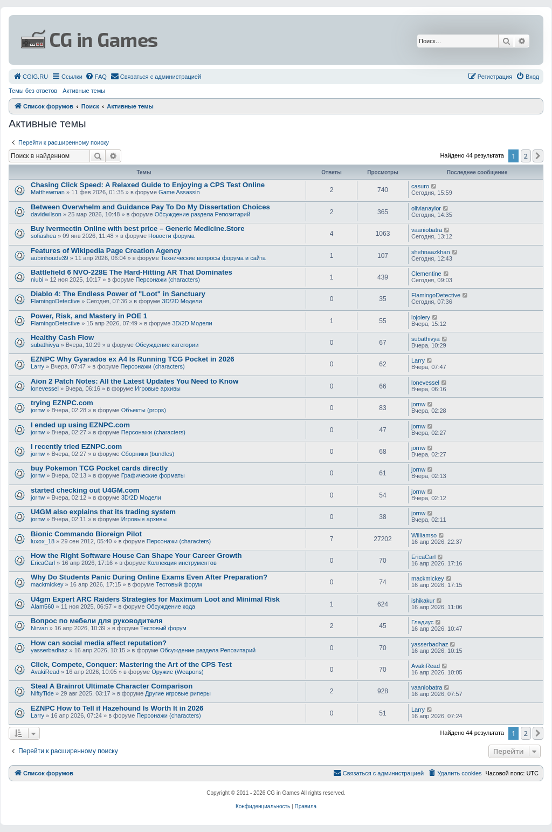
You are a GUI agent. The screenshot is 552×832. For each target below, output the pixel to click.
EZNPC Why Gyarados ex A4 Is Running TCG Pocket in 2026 (132, 359)
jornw (38, 410)
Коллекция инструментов (182, 563)
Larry (37, 366)
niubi (37, 279)
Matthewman (48, 192)
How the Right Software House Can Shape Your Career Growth (136, 555)
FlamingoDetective (55, 301)
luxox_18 (42, 541)
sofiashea (43, 236)
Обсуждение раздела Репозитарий (202, 214)
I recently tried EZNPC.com (76, 446)
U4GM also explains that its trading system (103, 512)
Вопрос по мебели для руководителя (97, 621)
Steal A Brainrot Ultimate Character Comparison (111, 686)
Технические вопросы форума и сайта (213, 258)
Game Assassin (178, 192)
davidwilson (46, 214)
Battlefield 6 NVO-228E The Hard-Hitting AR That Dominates (131, 272)
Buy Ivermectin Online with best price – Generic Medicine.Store (137, 228)
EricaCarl (43, 563)
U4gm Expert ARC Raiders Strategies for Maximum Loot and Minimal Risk (155, 599)
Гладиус (422, 622)
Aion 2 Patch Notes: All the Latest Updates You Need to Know (134, 381)
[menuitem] (30, 76)
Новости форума (171, 236)
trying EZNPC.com (62, 403)
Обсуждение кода (171, 606)
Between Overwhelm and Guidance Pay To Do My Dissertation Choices (150, 207)
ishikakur (422, 600)
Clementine (426, 273)
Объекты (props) (143, 410)
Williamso (424, 535)
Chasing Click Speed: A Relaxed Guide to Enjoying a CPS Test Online (148, 185)
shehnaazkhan (430, 252)
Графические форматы (153, 475)
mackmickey (47, 584)
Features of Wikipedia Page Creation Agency (106, 251)
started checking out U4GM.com (85, 490)
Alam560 (42, 606)
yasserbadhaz (49, 650)
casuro (420, 186)
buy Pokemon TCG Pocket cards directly (99, 468)
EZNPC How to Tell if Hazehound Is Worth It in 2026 (117, 708)
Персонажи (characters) (168, 279)
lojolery (420, 317)
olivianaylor (426, 208)
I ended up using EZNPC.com (80, 425)
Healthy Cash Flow (62, 337)
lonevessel (45, 388)
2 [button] (526, 156)
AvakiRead (45, 672)
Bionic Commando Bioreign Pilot (86, 534)
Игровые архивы (158, 388)
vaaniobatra (427, 230)
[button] (538, 155)
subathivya (45, 345)
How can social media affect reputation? (99, 643)
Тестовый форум (179, 584)
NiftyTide (42, 693)
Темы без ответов (33, 90)
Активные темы (84, 90)
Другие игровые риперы (178, 693)
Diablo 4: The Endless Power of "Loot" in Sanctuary (118, 294)
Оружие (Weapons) (177, 672)
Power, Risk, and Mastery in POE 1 (89, 316)
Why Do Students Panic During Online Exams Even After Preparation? (149, 577)
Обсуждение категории (166, 345)
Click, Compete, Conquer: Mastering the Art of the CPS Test (131, 664)
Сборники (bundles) (148, 454)
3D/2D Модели (182, 301)
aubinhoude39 (49, 258)
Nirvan (39, 628)
